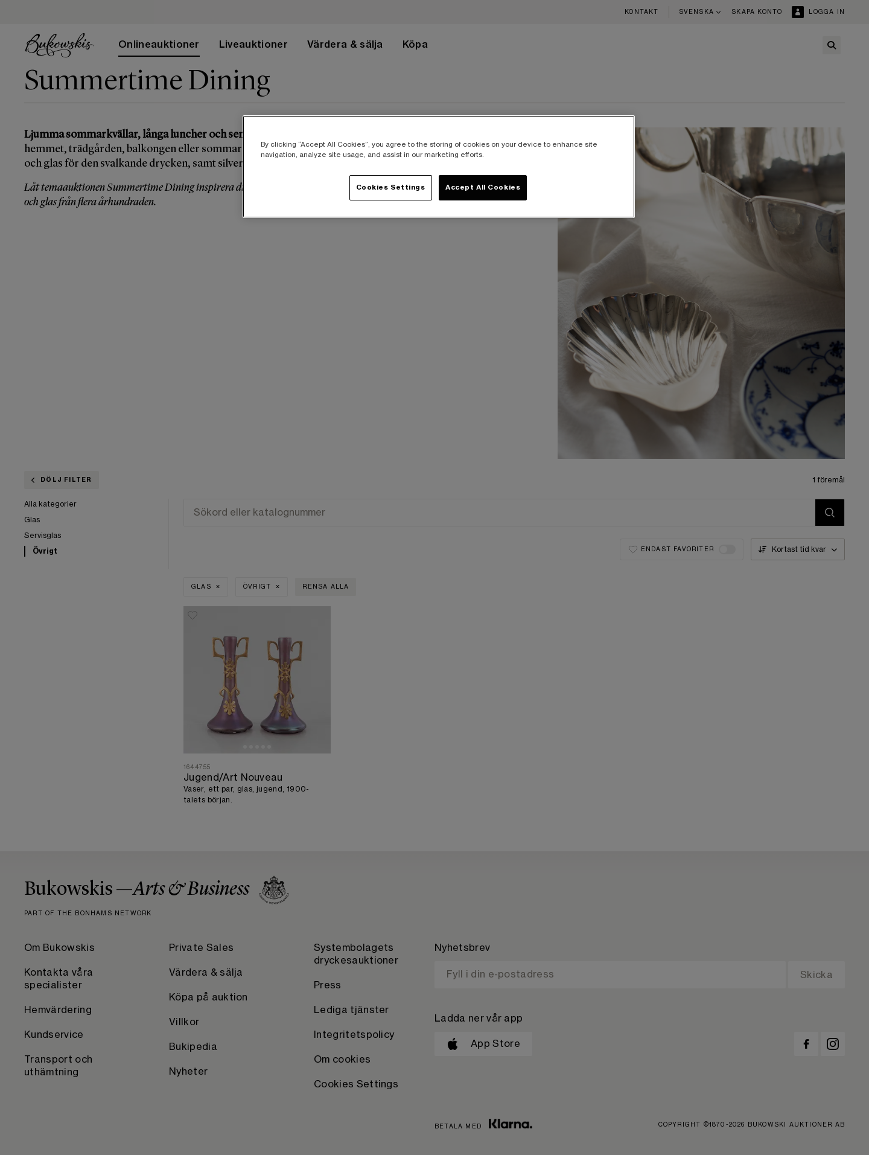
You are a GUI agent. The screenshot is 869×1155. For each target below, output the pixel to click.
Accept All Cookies (482, 187)
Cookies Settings (390, 187)
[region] (439, 166)
